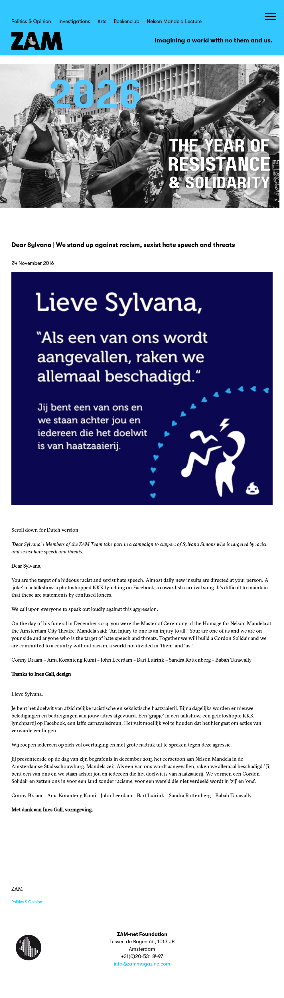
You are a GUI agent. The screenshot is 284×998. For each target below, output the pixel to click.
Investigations (74, 21)
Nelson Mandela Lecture (174, 21)
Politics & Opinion (31, 21)
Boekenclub (126, 21)
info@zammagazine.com (142, 964)
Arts (102, 21)
